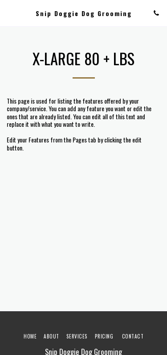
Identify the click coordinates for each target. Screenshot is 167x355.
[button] (9, 13)
